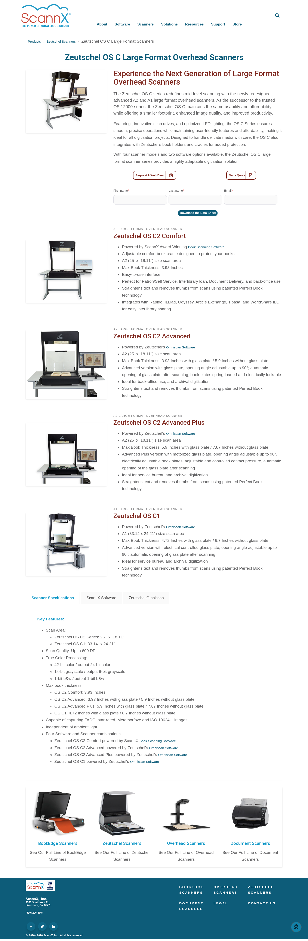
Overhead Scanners (186, 845)
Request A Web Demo (156, 176)
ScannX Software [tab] (101, 600)
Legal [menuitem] (222, 909)
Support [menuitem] (217, 24)
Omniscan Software (184, 349)
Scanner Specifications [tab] (53, 600)
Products (36, 41)
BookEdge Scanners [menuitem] (193, 893)
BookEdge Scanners (58, 845)
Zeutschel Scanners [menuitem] (263, 893)
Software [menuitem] (121, 24)
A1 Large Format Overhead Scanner (147, 511)
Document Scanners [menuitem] (193, 913)
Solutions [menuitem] (168, 24)
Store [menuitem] (236, 24)
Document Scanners (250, 845)
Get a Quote (242, 176)
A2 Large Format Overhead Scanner (147, 231)
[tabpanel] (154, 694)
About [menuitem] (100, 24)
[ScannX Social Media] (31, 928)
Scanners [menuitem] (144, 24)
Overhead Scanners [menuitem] (228, 893)
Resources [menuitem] (193, 24)
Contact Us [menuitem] (260, 913)
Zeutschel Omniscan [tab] (146, 600)
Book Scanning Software (210, 248)
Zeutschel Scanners (67, 41)
